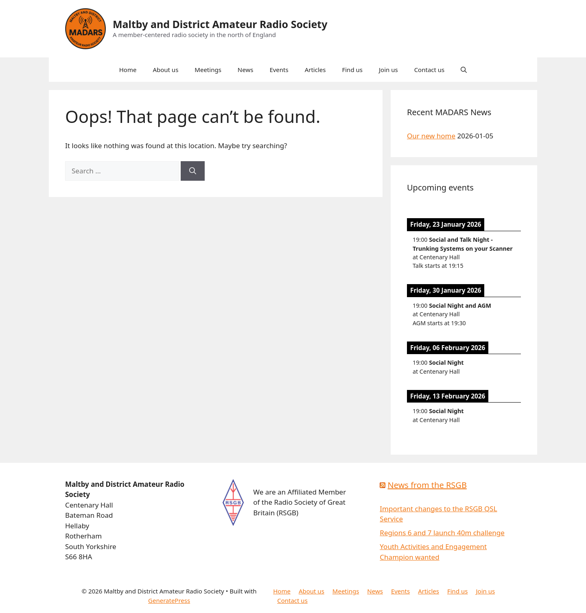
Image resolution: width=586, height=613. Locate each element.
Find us (352, 70)
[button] (464, 69)
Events (278, 70)
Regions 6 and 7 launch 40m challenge (442, 532)
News (246, 70)
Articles (315, 70)
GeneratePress (169, 600)
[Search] (193, 171)
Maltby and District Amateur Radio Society (220, 24)
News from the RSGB (427, 484)
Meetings (208, 70)
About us (165, 70)
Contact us (429, 70)
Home (128, 70)
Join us (388, 70)
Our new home (431, 135)
